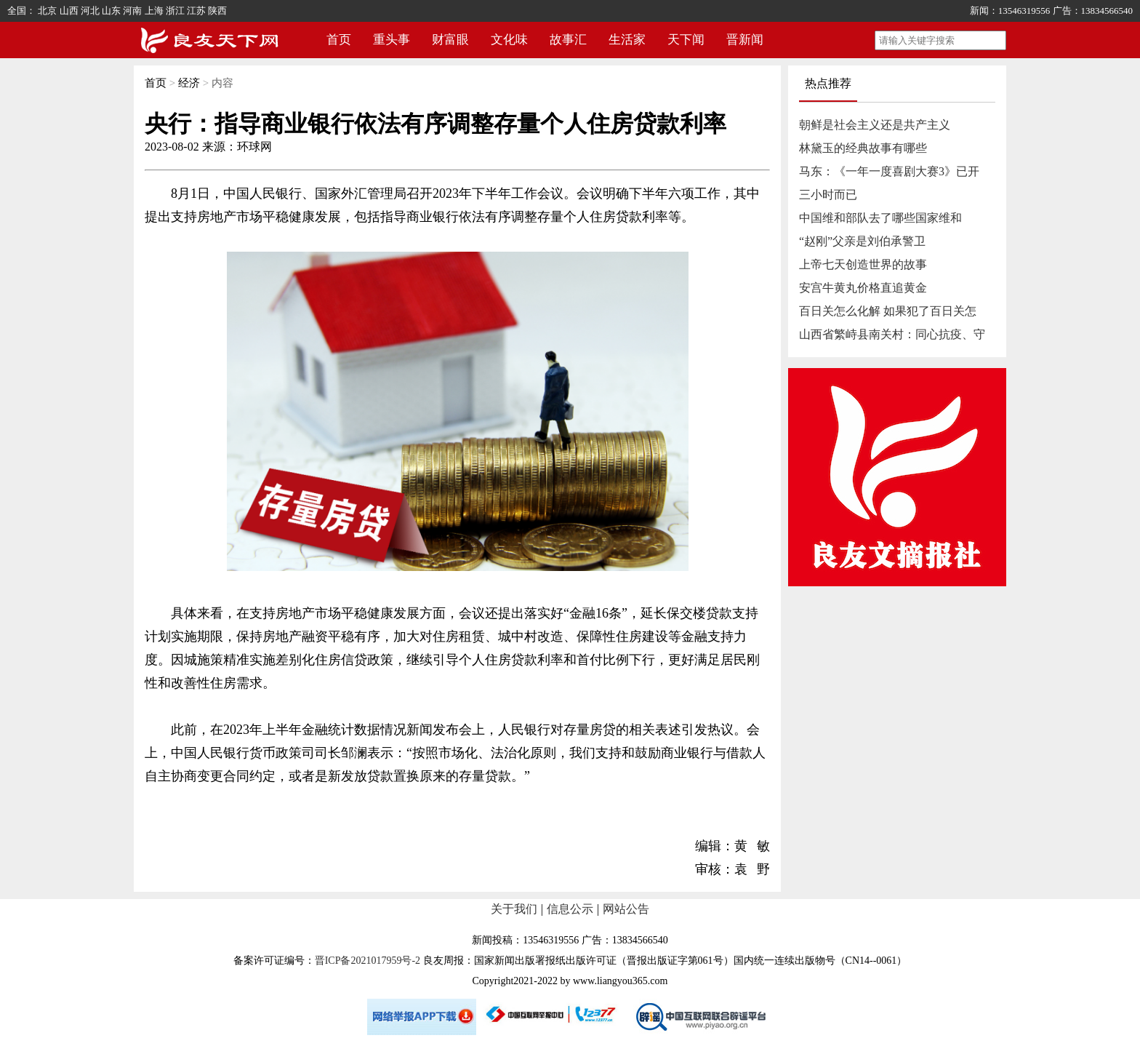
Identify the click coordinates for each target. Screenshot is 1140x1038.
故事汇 (568, 40)
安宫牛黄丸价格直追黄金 (863, 288)
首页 (338, 40)
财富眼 (450, 40)
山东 (111, 10)
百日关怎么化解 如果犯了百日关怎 (887, 311)
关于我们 (514, 909)
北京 (47, 10)
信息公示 (570, 909)
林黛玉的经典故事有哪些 (863, 148)
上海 (154, 10)
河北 (90, 10)
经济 (189, 83)
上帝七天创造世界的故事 (863, 264)
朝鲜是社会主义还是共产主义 (874, 125)
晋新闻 (744, 40)
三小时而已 (828, 194)
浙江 (175, 10)
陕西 (217, 10)
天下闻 (686, 40)
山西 (69, 10)
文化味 (509, 40)
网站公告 (626, 909)
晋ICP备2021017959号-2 (367, 960)
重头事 (391, 40)
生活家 (627, 40)
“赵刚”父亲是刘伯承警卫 (862, 241)
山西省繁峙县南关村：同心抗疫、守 (892, 334)
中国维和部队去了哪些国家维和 (880, 218)
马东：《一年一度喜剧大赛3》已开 (889, 171)
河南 (132, 10)
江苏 (196, 10)
